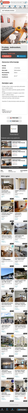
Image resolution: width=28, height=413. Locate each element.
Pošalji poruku (21, 56)
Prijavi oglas (14, 117)
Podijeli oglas (14, 121)
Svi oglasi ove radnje (14, 167)
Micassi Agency (14, 134)
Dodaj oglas (22, 409)
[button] (25, 28)
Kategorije (4, 2)
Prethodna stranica (8, 10)
